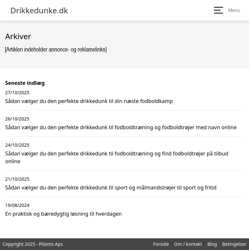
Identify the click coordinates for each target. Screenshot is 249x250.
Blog (212, 244)
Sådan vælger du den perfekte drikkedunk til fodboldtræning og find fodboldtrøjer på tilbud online (116, 157)
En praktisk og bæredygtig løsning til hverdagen (63, 213)
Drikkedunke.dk (39, 10)
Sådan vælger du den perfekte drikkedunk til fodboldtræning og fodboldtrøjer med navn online (121, 127)
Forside (161, 244)
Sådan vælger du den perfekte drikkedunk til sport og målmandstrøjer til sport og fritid (111, 187)
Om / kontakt (188, 244)
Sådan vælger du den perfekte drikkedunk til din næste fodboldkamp (89, 101)
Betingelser (234, 244)
